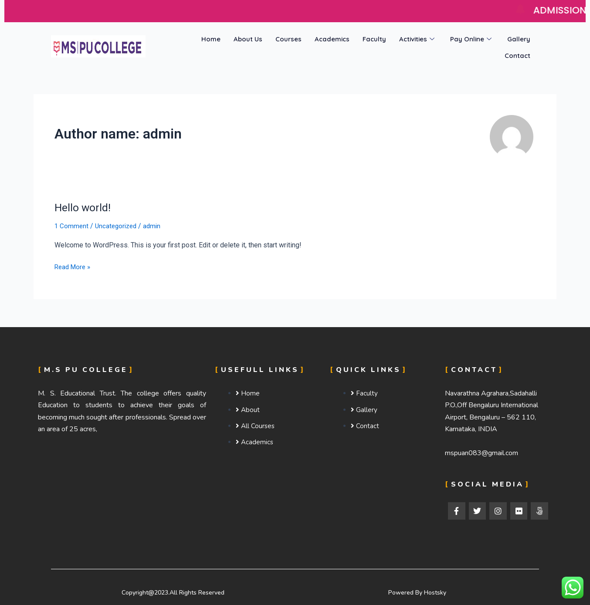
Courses (288, 38)
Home (210, 38)
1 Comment (71, 226)
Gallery (518, 38)
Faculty (374, 38)
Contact (517, 54)
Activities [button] (416, 38)
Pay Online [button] (471, 38)
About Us (248, 38)
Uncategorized (118, 226)
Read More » (73, 266)
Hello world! (83, 207)
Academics (332, 38)
